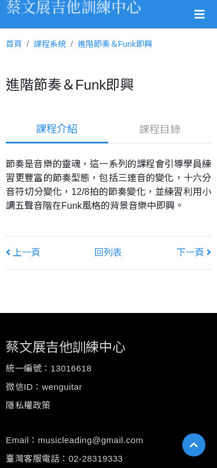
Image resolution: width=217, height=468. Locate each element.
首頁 (14, 44)
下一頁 (193, 252)
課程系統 (50, 44)
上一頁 (23, 252)
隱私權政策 (28, 405)
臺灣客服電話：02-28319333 (64, 458)
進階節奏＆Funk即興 (115, 44)
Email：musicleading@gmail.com (75, 440)
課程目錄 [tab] (160, 129)
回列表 (108, 252)
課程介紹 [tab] (57, 129)
